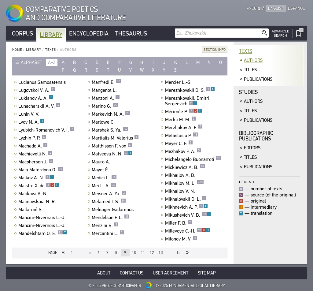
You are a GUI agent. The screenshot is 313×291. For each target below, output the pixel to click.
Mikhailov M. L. (184, 183)
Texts (50, 50)
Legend (246, 182)
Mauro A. (102, 162)
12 (152, 252)
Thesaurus (131, 33)
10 (134, 252)
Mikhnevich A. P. (186, 207)
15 (178, 252)
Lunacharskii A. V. (39, 106)
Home (17, 50)
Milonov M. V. (181, 239)
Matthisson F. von (112, 146)
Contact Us (131, 273)
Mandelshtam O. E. (42, 233)
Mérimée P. (183, 111)
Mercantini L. (108, 233)
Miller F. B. (178, 223)
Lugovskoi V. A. (36, 90)
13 (161, 252)
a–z (52, 62)
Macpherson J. (35, 162)
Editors (252, 148)
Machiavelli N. (35, 154)
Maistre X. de (38, 185)
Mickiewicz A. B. (185, 167)
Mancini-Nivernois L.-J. (42, 225)
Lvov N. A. (31, 122)
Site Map (207, 273)
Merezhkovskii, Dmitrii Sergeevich (188, 100)
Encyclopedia (89, 33)
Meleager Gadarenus (113, 209)
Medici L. (104, 178)
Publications (258, 79)
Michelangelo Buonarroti (193, 159)
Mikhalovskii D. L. (186, 199)
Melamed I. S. (109, 201)
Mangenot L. (105, 90)
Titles (250, 70)
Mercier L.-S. (179, 82)
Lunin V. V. (29, 114)
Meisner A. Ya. (109, 193)
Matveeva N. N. (112, 154)
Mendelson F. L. (111, 217)
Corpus (22, 33)
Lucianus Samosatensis (42, 82)
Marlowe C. (104, 122)
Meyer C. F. (179, 143)
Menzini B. (105, 225)
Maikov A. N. (36, 178)
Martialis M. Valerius (115, 138)
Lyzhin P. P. (32, 138)
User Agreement (170, 273)
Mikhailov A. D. (181, 175)
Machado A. (33, 146)
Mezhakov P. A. (183, 151)
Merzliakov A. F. (184, 127)
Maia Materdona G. (40, 170)
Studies (248, 92)
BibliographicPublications (256, 136)
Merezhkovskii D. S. (190, 90)
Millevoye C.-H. (188, 231)
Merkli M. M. (180, 119)
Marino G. (105, 106)
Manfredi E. (106, 82)
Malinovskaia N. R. (37, 201)
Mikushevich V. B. (188, 215)
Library (51, 34)
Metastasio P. (181, 135)
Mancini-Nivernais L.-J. (42, 217)
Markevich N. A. (111, 114)
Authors (253, 60)
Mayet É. (101, 170)
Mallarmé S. (31, 209)
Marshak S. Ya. (110, 130)
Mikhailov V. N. (181, 191)
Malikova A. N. (33, 193)
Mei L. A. (104, 185)
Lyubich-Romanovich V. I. (46, 130)
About (103, 273)
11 (143, 252)
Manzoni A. (106, 98)
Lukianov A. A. (35, 98)
